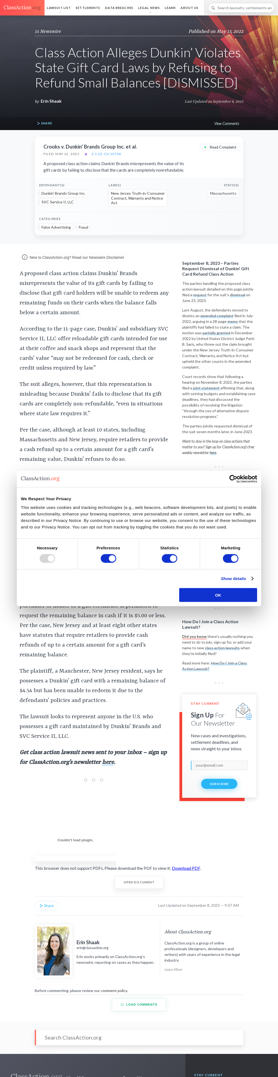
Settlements (88, 8)
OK (218, 595)
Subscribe (219, 784)
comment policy (114, 990)
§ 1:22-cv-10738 (106, 154)
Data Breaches (119, 8)
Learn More (173, 969)
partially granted (216, 332)
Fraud (83, 227)
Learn (170, 8)
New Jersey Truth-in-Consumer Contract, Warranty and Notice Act (138, 198)
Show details (233, 578)
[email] (219, 765)
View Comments (226, 123)
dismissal (237, 294)
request (200, 294)
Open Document (139, 882)
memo (233, 321)
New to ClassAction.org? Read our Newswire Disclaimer (73, 257)
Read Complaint (220, 146)
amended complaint (216, 315)
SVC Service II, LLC (58, 202)
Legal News (149, 8)
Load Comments (139, 1004)
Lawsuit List (59, 8)
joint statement (206, 388)
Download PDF (186, 868)
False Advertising (56, 227)
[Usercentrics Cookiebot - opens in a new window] (233, 479)
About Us (189, 8)
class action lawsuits (222, 647)
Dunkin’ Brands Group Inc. (64, 193)
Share (44, 123)
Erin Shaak (51, 100)
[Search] (241, 8)
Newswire (50, 31)
